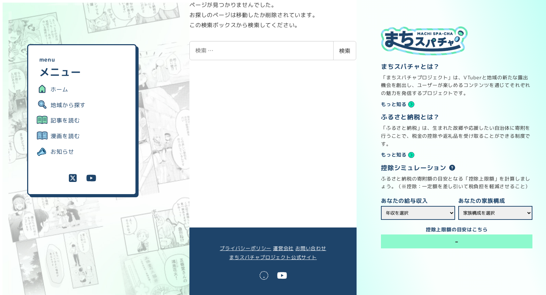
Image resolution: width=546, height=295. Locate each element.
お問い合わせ (310, 248)
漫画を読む (65, 136)
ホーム (59, 89)
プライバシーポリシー (245, 248)
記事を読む (65, 120)
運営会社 (283, 248)
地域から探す (68, 105)
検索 (344, 51)
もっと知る (394, 104)
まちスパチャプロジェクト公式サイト (273, 257)
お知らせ (62, 152)
